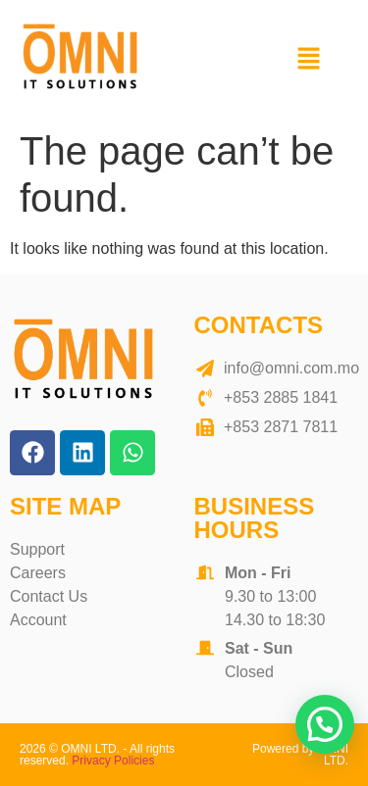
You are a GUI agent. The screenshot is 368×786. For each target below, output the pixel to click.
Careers (38, 573)
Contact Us (48, 596)
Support (37, 549)
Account (38, 620)
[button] (309, 59)
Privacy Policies (113, 760)
